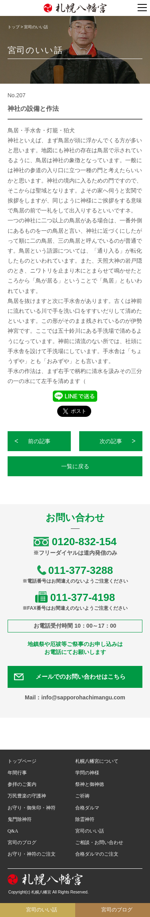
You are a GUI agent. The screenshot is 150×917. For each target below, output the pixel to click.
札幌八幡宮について (96, 761)
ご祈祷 (82, 796)
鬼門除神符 (20, 819)
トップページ (22, 761)
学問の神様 (87, 773)
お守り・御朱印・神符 (32, 808)
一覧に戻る (75, 466)
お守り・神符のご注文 (32, 854)
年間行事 (17, 773)
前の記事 (39, 441)
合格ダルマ (87, 808)
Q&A (13, 831)
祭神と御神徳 (89, 784)
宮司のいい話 (89, 831)
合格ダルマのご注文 (96, 854)
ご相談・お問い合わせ (99, 842)
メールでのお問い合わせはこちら (81, 677)
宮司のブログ (22, 842)
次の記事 (111, 441)
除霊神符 (84, 819)
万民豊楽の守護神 (27, 796)
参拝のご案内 (22, 784)
